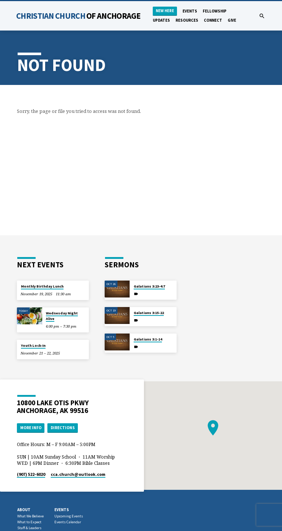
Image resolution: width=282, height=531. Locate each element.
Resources (187, 20)
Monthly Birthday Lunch (42, 286)
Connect (213, 20)
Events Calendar (67, 522)
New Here (165, 10)
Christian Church (78, 16)
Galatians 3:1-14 (148, 339)
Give (232, 20)
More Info (30, 427)
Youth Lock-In (33, 345)
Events (189, 11)
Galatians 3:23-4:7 (149, 286)
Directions (63, 427)
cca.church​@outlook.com (78, 474)
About (23, 509)
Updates (161, 20)
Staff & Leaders (29, 527)
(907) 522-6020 (31, 474)
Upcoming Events (68, 516)
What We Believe (30, 516)
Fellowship (215, 11)
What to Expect (29, 522)
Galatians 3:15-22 (149, 312)
